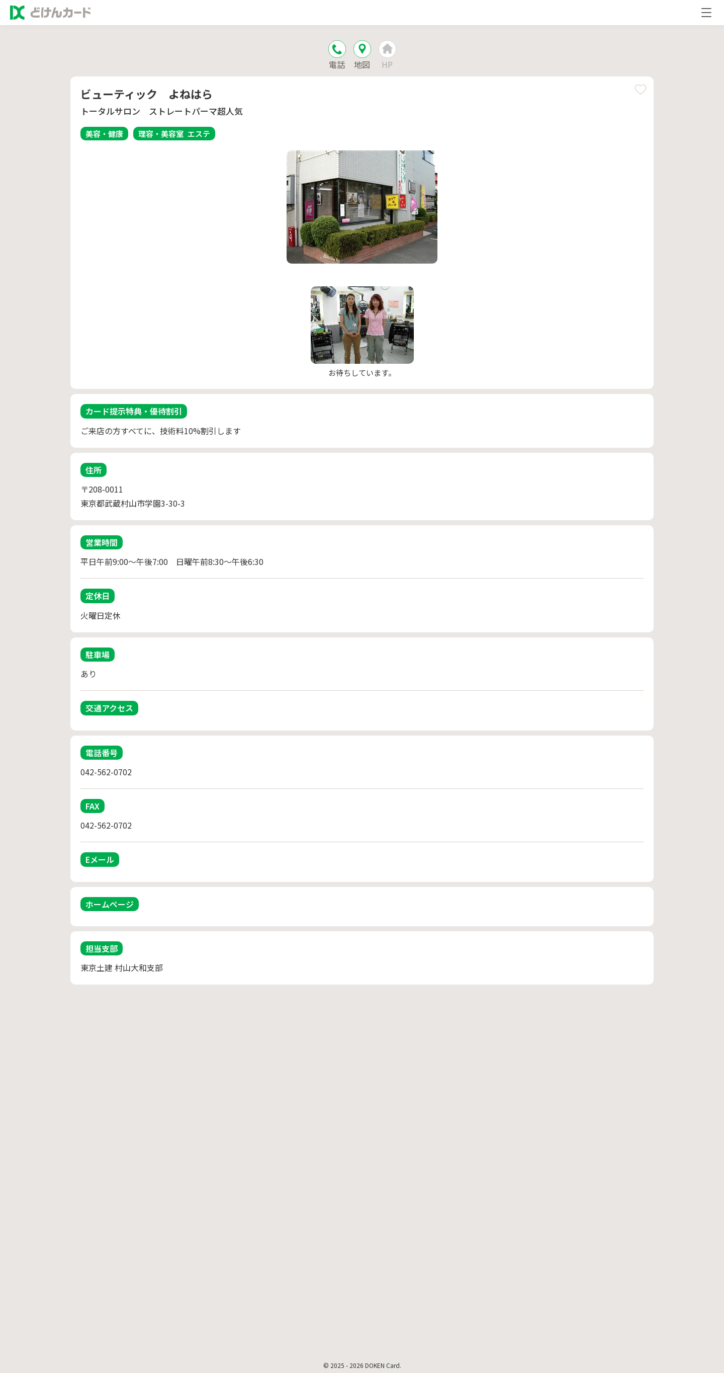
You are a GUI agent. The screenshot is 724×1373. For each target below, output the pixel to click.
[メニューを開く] (706, 13)
